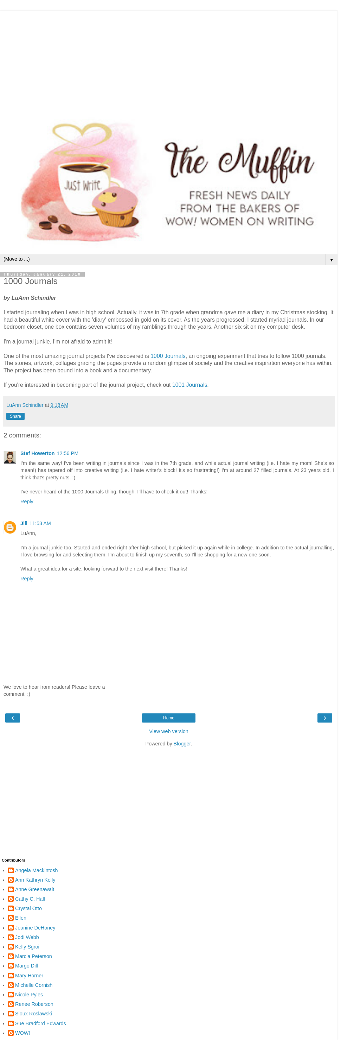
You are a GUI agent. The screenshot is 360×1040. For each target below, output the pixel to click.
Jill (23, 523)
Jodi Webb (27, 937)
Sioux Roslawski (33, 1013)
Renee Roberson (34, 1004)
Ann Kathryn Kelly (35, 880)
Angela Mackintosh (36, 870)
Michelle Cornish (33, 985)
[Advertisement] (169, 60)
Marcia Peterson (33, 956)
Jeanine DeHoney (35, 928)
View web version (168, 731)
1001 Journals (189, 385)
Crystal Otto (28, 908)
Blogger (182, 743)
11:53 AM (40, 523)
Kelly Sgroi (27, 947)
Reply (26, 501)
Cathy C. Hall (30, 899)
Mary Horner (29, 975)
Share (15, 416)
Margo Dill (26, 966)
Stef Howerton (37, 453)
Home (168, 718)
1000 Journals (167, 356)
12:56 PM (68, 453)
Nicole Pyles (29, 994)
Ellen (20, 918)
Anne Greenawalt (34, 889)
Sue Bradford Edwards (40, 1023)
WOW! (22, 1033)
